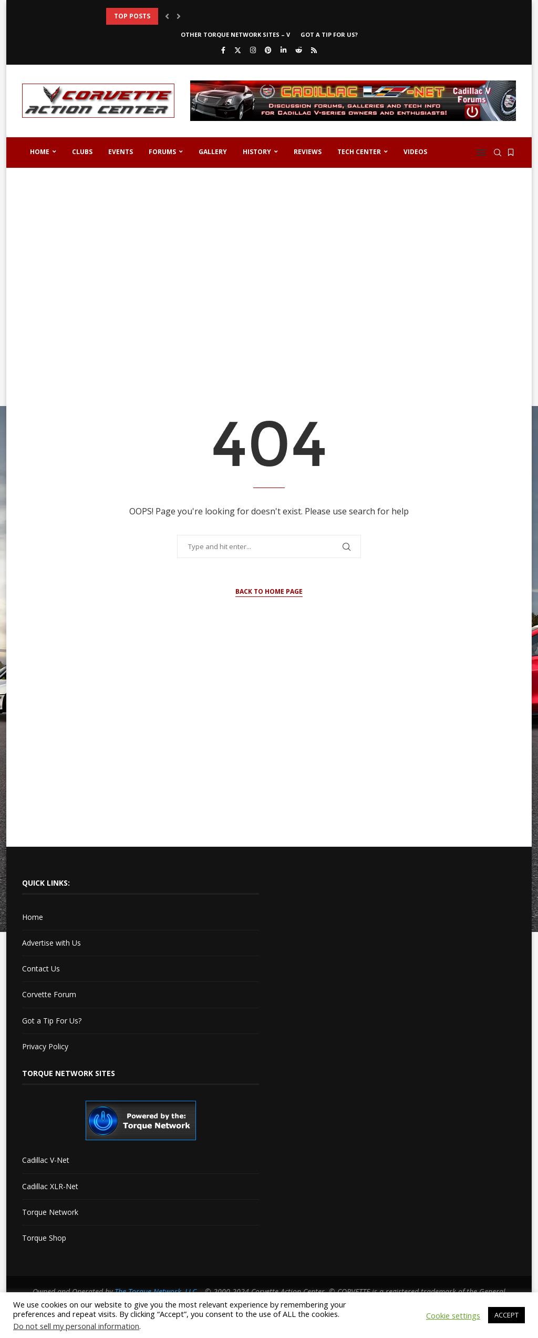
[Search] (497, 152)
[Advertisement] (269, 257)
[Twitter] (237, 50)
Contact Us (41, 969)
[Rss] (314, 50)
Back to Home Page (269, 591)
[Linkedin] (283, 50)
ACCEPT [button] (506, 1315)
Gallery (213, 151)
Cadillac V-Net (45, 1160)
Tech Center (359, 151)
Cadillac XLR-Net (50, 1186)
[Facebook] (223, 50)
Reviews (308, 151)
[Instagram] (253, 50)
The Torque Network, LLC (155, 1291)
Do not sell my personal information (76, 1326)
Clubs (82, 151)
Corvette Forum (49, 994)
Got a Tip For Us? (329, 34)
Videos (415, 151)
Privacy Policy (45, 1046)
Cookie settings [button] (453, 1315)
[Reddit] (298, 50)
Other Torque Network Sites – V (235, 34)
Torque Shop (44, 1238)
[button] (167, 16)
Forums (162, 151)
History (257, 151)
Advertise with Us (51, 943)
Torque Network (50, 1212)
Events (120, 151)
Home (39, 151)
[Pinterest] (268, 50)
